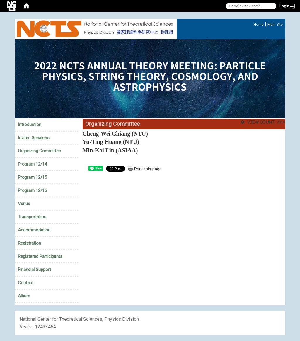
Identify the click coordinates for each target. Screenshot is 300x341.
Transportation (32, 216)
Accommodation (34, 230)
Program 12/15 (32, 177)
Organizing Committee (39, 151)
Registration (29, 243)
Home (258, 24)
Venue (24, 203)
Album (24, 296)
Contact (25, 282)
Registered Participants (40, 256)
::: (250, 23)
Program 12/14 (32, 164)
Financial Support (34, 269)
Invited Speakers (34, 137)
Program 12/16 (32, 190)
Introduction (29, 124)
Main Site (275, 24)
